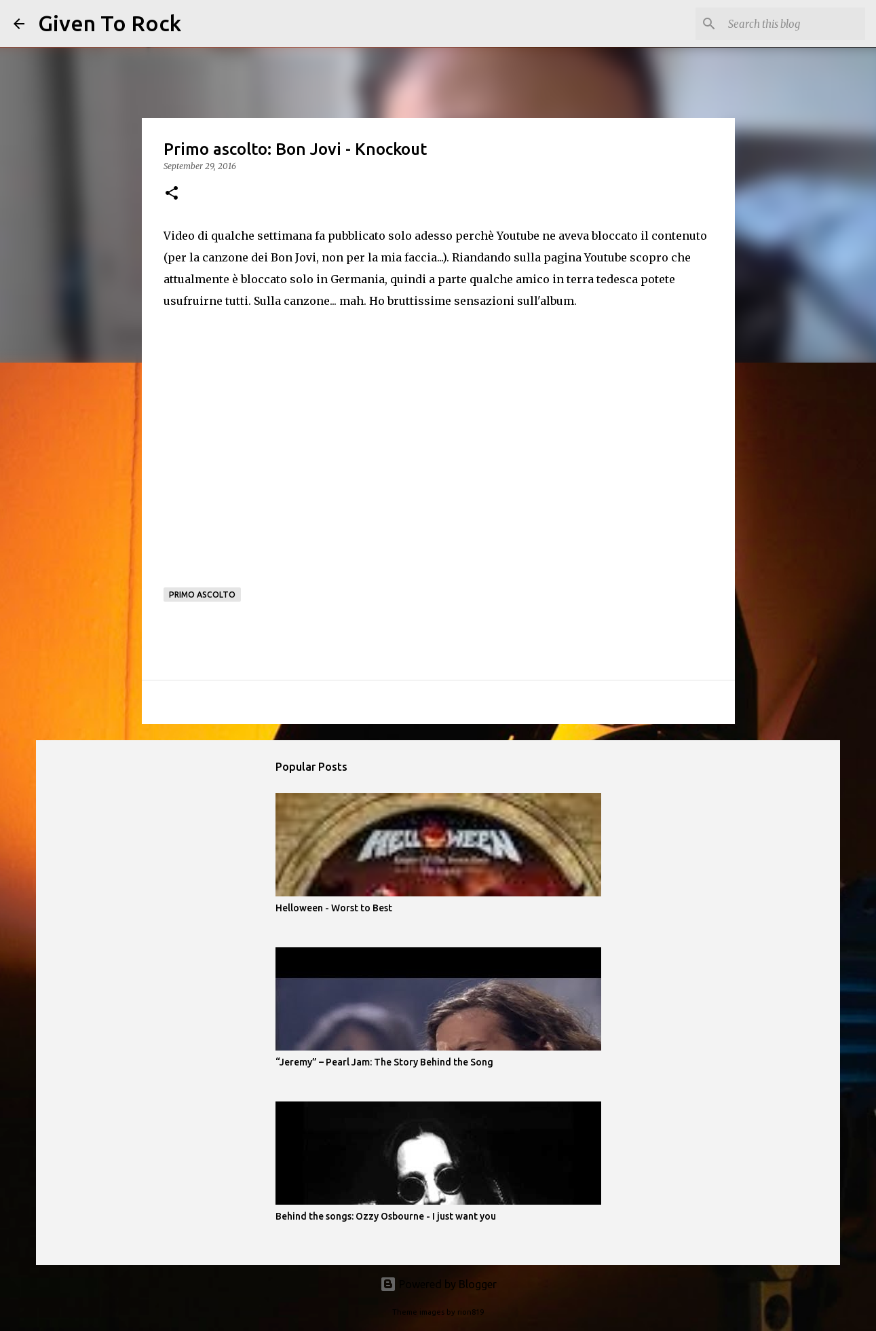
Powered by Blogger (438, 1284)
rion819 (470, 1312)
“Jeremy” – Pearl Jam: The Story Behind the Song (384, 1062)
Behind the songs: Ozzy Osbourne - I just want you (385, 1216)
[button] (172, 194)
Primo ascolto (202, 594)
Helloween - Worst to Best (333, 907)
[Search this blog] (794, 23)
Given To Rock (109, 23)
